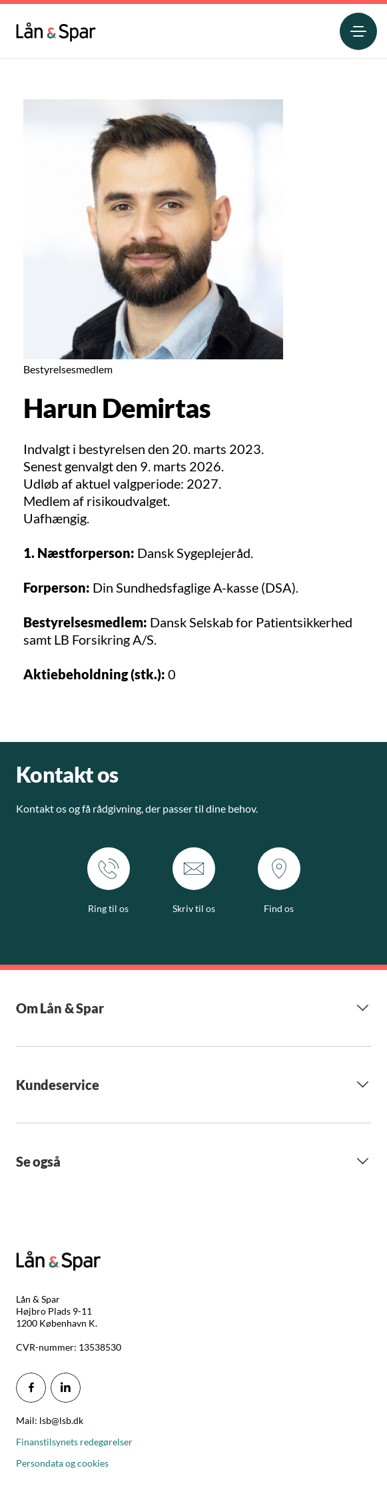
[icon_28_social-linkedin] (66, 1388)
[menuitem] (56, 29)
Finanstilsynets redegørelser (74, 1441)
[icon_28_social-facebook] (31, 1388)
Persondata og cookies (62, 1463)
